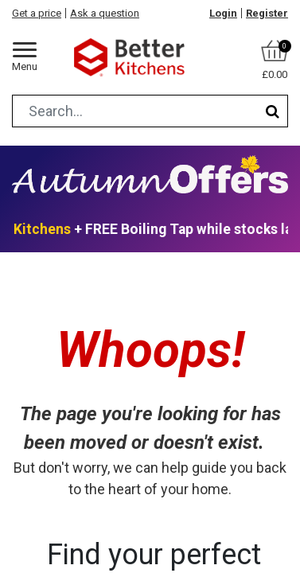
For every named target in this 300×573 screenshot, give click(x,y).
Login (223, 13)
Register (267, 13)
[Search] (272, 111)
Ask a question (104, 13)
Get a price (36, 13)
